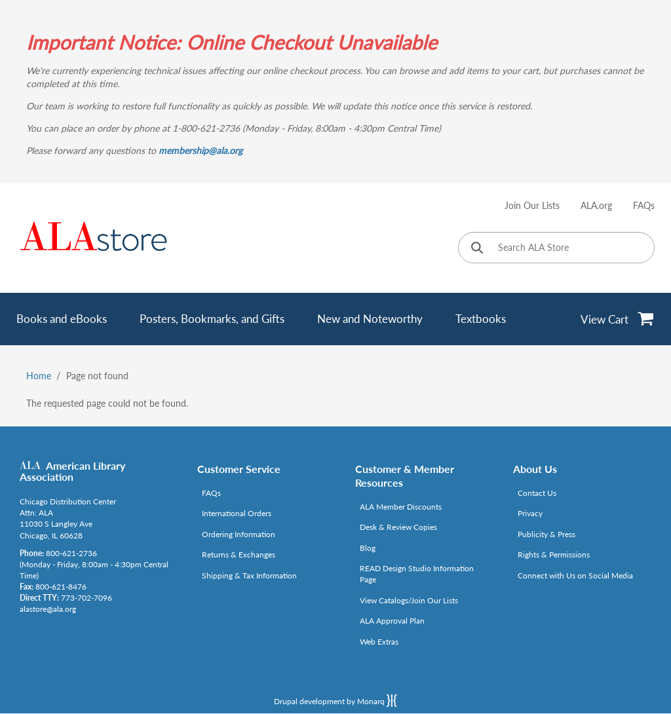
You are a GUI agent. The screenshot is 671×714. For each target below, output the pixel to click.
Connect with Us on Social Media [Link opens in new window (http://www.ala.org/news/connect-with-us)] (575, 575)
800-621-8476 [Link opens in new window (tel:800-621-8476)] (60, 587)
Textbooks (480, 319)
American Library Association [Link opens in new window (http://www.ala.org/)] (72, 471)
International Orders (236, 513)
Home (38, 375)
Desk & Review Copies (398, 527)
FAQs (644, 205)
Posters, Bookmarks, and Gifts (212, 319)
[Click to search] (477, 248)
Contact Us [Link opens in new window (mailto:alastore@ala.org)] (537, 493)
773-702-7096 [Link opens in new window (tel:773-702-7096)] (86, 598)
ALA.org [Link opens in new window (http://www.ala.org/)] (596, 205)
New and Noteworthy (370, 319)
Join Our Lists (532, 205)
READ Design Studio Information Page (417, 573)
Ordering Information (238, 534)
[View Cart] (618, 319)
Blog (367, 548)
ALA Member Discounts (401, 507)
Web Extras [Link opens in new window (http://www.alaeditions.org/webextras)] (379, 642)
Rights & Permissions (554, 554)
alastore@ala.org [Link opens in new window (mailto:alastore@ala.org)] (48, 609)
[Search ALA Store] (556, 247)
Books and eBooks (61, 319)
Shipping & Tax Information (249, 575)
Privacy (530, 513)
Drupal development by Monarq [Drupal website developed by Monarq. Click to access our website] (335, 700)
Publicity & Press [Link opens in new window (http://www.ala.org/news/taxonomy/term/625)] (546, 534)
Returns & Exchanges (238, 554)
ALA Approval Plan (392, 621)
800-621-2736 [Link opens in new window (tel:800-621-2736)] (71, 553)
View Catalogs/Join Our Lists (409, 600)
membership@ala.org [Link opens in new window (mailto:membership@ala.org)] (200, 150)
